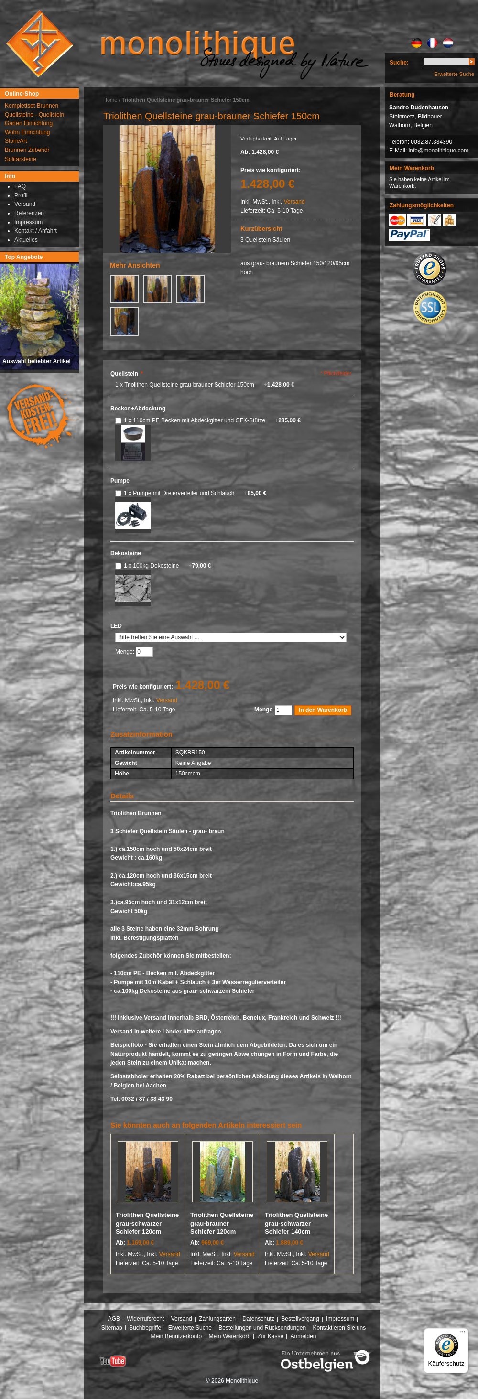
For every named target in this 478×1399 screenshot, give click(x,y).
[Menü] (462, 1334)
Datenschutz (258, 1318)
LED (116, 626)
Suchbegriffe (145, 1327)
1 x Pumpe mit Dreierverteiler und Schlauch (195, 493)
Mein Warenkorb (230, 1336)
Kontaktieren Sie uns (339, 1327)
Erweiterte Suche (454, 74)
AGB (114, 1318)
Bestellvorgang (300, 1318)
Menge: (125, 651)
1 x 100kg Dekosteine (167, 565)
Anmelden (303, 1336)
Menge (263, 709)
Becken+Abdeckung (137, 408)
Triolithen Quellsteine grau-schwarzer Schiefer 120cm (147, 1223)
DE (416, 43)
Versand (294, 201)
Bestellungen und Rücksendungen (262, 1327)
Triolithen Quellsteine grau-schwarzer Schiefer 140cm (296, 1223)
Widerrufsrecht (145, 1318)
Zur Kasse (270, 1336)
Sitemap (111, 1327)
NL (448, 43)
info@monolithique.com (439, 150)
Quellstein (126, 373)
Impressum (340, 1318)
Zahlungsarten (217, 1318)
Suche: (399, 62)
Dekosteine (125, 553)
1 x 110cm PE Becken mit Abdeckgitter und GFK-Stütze (212, 420)
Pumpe (120, 480)
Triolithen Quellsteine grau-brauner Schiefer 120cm (221, 1223)
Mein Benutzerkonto (176, 1336)
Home (110, 100)
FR (432, 43)
